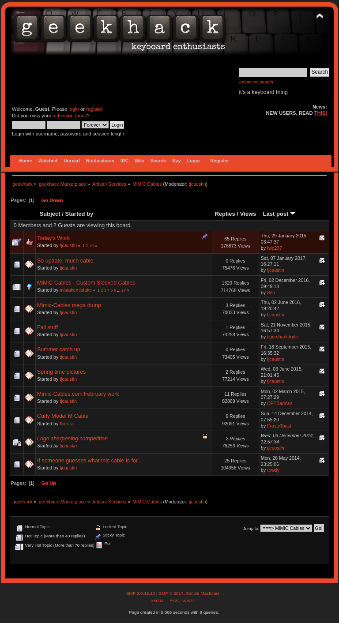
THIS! (320, 113)
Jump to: (251, 528)
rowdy (273, 470)
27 (123, 290)
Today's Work (53, 238)
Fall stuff (47, 327)
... (119, 290)
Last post (279, 213)
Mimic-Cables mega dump (69, 305)
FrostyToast (279, 425)
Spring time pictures (61, 372)
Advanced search (256, 81)
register (94, 109)
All (92, 246)
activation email (70, 115)
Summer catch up (58, 349)
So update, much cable (65, 261)
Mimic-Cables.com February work (78, 394)
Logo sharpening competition (72, 438)
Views (248, 213)
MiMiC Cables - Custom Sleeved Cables (86, 283)
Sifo (271, 292)
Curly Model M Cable (62, 416)
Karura (67, 423)
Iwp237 (274, 248)
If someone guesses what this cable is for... (89, 461)
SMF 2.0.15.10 (141, 593)
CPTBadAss (280, 403)
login (73, 109)
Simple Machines (202, 593)
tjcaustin (197, 184)
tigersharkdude (282, 336)
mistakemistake (76, 290)
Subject (50, 213)
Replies (225, 213)
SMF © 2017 (170, 593)
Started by (79, 213)
